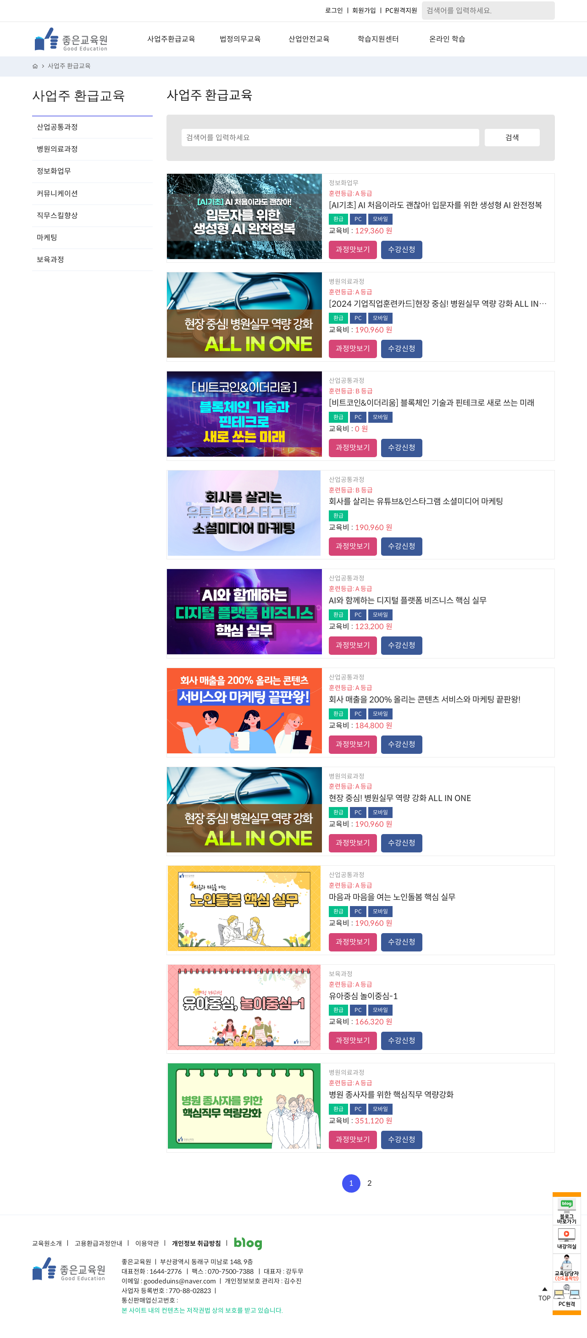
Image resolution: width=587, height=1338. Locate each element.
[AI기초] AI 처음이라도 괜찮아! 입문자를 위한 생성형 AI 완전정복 (435, 205)
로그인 (334, 10)
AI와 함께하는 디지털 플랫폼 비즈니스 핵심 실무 (408, 601)
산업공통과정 (57, 127)
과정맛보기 (353, 249)
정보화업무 (54, 171)
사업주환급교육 (171, 39)
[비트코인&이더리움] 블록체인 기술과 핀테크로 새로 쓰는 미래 (431, 403)
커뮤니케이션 (57, 194)
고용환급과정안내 (98, 1244)
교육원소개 (47, 1244)
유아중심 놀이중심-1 (363, 996)
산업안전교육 (309, 39)
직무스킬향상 (57, 216)
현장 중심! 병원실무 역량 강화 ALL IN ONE (400, 798)
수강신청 (401, 249)
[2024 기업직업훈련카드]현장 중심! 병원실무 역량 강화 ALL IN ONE (438, 304)
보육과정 (50, 260)
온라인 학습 (447, 39)
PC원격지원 (401, 10)
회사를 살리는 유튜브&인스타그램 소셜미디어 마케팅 (416, 502)
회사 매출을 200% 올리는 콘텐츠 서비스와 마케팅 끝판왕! (425, 700)
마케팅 (47, 238)
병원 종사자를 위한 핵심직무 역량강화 (391, 1095)
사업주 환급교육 (69, 66)
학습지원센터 (378, 39)
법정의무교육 (240, 39)
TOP (544, 1293)
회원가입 (364, 10)
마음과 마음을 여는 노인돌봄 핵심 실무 (392, 897)
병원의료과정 (57, 149)
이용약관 (147, 1244)
